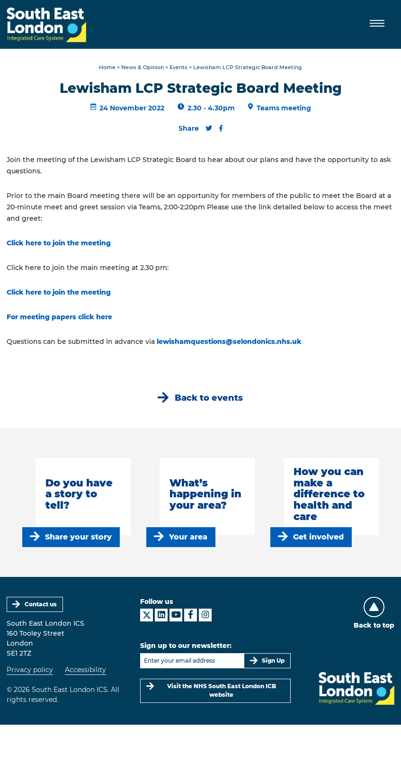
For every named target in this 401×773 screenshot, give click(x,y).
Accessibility (85, 669)
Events (178, 67)
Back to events (209, 398)
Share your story (78, 536)
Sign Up (273, 660)
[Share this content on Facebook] (221, 128)
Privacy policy (30, 669)
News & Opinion (142, 67)
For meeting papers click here (59, 317)
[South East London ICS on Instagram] (205, 615)
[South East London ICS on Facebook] (190, 615)
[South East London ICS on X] (146, 615)
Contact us (41, 604)
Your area (188, 536)
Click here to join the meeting (59, 243)
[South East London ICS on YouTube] (175, 615)
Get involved (318, 536)
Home (107, 67)
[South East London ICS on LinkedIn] (161, 615)
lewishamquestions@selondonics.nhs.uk (229, 341)
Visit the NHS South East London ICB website (221, 690)
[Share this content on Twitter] (208, 128)
